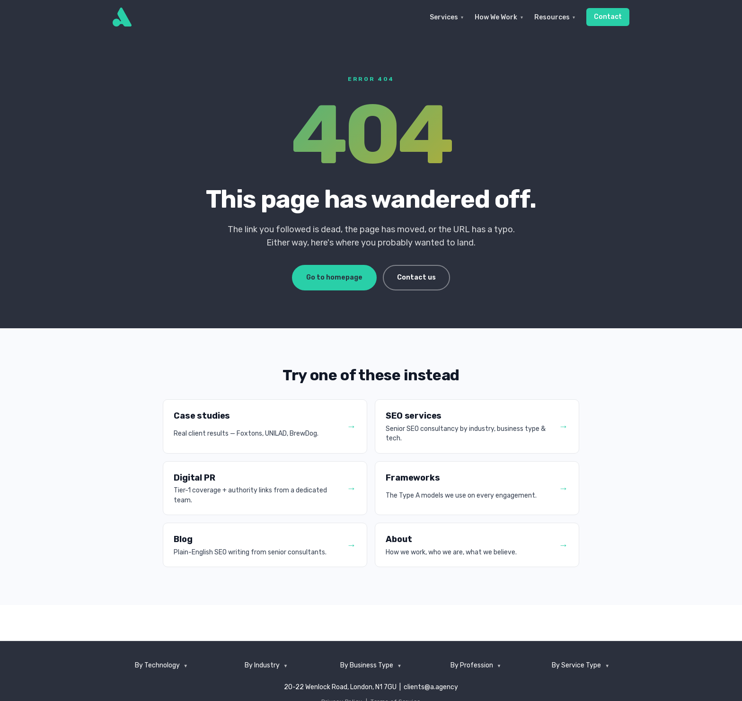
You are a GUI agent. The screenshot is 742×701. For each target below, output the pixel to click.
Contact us (416, 277)
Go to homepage (334, 277)
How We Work (498, 17)
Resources (554, 17)
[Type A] (122, 17)
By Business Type (366, 665)
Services (446, 17)
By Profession (471, 665)
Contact (608, 17)
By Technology (157, 665)
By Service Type (576, 665)
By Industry (262, 665)
